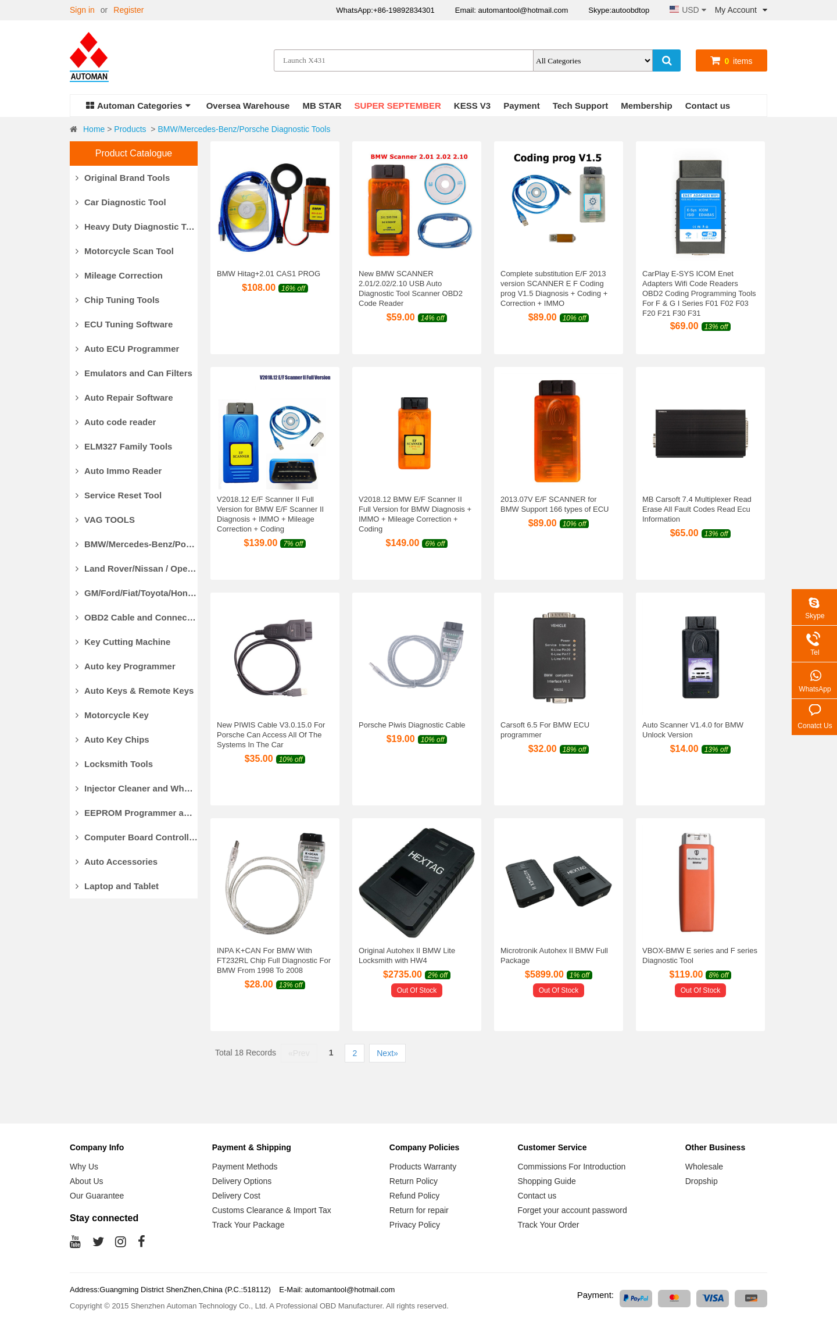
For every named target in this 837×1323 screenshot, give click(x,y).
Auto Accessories (117, 861)
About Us (86, 1181)
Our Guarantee (97, 1195)
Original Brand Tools (123, 178)
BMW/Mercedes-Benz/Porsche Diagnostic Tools (244, 129)
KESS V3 (472, 105)
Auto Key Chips (112, 739)
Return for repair (419, 1210)
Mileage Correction (119, 275)
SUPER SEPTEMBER (398, 105)
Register (128, 10)
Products (130, 129)
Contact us (708, 105)
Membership (646, 105)
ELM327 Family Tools (124, 446)
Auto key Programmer (126, 666)
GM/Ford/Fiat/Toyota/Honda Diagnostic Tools (137, 593)
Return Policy (413, 1181)
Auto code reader (116, 422)
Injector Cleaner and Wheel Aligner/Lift (137, 788)
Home (94, 129)
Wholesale (704, 1166)
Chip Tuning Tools (117, 300)
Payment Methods (245, 1166)
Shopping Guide (546, 1181)
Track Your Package (248, 1224)
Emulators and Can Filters (134, 373)
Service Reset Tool (119, 495)
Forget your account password (572, 1210)
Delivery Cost (236, 1195)
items (731, 61)
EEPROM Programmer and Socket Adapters (137, 813)
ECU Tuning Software (124, 324)
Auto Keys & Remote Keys (135, 691)
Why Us (84, 1166)
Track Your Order (548, 1224)
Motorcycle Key (112, 715)
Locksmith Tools (114, 764)
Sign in (82, 10)
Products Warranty (422, 1166)
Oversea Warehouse (248, 105)
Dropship (701, 1181)
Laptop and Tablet (117, 886)
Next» (387, 1053)
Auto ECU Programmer (127, 349)
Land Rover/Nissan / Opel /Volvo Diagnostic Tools (137, 568)
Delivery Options (242, 1181)
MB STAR (321, 105)
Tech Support (581, 105)
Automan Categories (138, 105)
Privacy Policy (414, 1224)
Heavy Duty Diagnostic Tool (137, 226)
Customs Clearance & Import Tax (271, 1210)
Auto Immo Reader (119, 471)
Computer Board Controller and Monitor (137, 837)
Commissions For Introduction (571, 1166)
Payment (521, 105)
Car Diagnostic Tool (121, 202)
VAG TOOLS (105, 520)
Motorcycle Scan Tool (125, 251)
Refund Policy (414, 1195)
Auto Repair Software (124, 397)
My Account (741, 10)
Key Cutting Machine (123, 642)
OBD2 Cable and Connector (137, 617)
